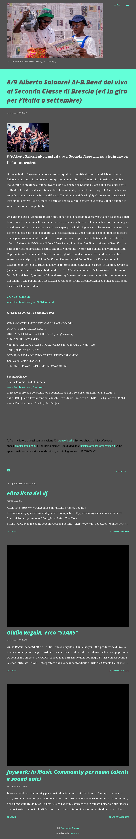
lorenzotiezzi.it (65, 440)
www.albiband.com (19, 296)
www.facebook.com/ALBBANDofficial (30, 302)
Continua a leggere (119, 531)
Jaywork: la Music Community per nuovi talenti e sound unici (68, 775)
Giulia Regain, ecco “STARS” (42, 632)
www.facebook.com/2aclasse (25, 387)
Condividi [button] (121, 471)
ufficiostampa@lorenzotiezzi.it (98, 445)
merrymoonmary (75, 833)
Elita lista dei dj (27, 493)
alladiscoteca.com (25, 445)
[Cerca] (117, 4)
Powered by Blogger (68, 828)
